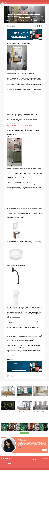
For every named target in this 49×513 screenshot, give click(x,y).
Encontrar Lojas (34, 459)
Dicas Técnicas (14, 5)
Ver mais (19, 447)
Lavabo (27, 12)
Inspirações (19, 5)
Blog (32, 458)
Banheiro (22, 12)
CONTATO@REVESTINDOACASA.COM (25, 461)
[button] (47, 426)
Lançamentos (9, 5)
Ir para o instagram (24, 433)
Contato (33, 464)
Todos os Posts (3, 5)
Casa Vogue (24, 5)
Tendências (29, 5)
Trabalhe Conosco (45, 458)
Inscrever (9, 463)
